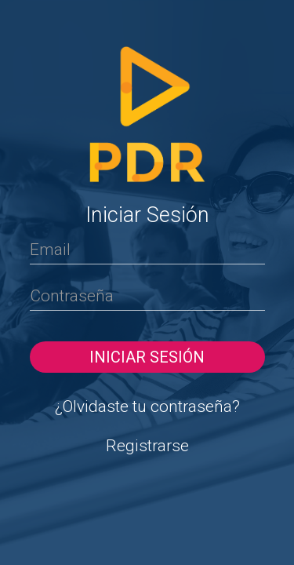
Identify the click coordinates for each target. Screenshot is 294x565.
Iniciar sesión (147, 357)
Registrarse (147, 445)
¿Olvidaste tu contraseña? (147, 406)
